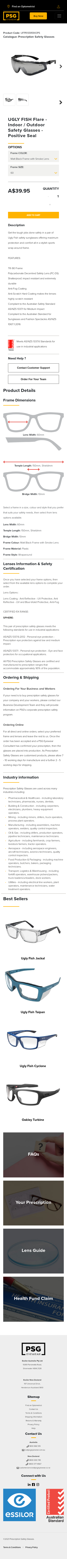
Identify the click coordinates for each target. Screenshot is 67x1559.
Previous (8, 65)
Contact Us (33, 1409)
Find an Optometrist (33, 1405)
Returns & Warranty (33, 1420)
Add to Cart (33, 215)
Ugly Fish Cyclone (33, 1066)
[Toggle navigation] (38, 15)
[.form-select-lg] (33, 159)
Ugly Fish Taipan (33, 1012)
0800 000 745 (33, 1460)
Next (59, 66)
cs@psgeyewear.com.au (33, 1449)
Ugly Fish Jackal (33, 958)
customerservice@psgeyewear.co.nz (33, 1467)
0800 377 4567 (33, 1463)
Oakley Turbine (33, 1119)
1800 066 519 (34, 1446)
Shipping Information (33, 1416)
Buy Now (38, 16)
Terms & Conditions (33, 1413)
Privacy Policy (33, 1424)
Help (33, 1428)
